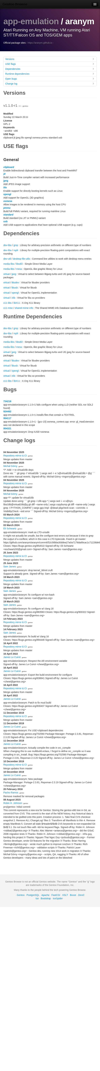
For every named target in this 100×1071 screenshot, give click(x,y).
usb (5, 221)
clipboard (8, 167)
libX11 (16, 302)
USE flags (49, 63)
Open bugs (49, 78)
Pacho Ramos (10, 792)
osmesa (7, 201)
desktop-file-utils (21, 258)
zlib (13, 297)
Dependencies (49, 68)
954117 (7, 418)
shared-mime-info (24, 307)
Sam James (9, 566)
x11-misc (8, 307)
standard (8, 214)
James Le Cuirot (12, 657)
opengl (7, 194)
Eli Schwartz (9, 528)
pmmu (6, 207)
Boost (73, 895)
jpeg (5, 180)
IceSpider (58, 898)
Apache (45, 895)
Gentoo (21, 895)
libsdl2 (19, 263)
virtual (6, 274)
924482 (7, 411)
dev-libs (7, 245)
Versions (49, 58)
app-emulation (31, 21)
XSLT (65, 895)
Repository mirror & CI (15, 455)
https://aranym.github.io (40, 42)
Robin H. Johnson (12, 803)
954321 (7, 428)
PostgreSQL (32, 895)
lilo (5, 187)
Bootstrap (46, 898)
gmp (15, 245)
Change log (49, 83)
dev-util (7, 258)
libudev (15, 282)
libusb (15, 287)
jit (4, 173)
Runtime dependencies (49, 73)
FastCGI (55, 895)
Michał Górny (10, 466)
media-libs (8, 263)
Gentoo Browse (15, 4)
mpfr (15, 250)
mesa (19, 268)
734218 (7, 401)
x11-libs (7, 302)
